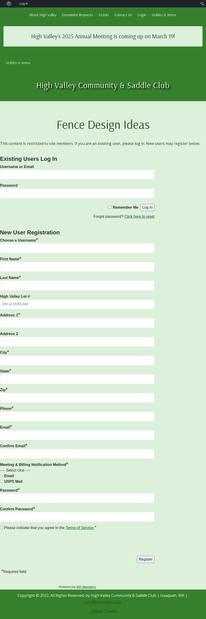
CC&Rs (104, 14)
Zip (4, 390)
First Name (10, 259)
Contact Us (123, 14)
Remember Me (125, 207)
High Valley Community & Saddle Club (103, 85)
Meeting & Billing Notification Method (34, 465)
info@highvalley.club (103, 602)
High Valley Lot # (15, 296)
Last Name (10, 278)
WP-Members (86, 587)
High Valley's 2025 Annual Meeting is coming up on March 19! (103, 36)
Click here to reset (139, 216)
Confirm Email (13, 446)
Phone (6, 409)
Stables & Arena (164, 14)
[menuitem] (2, 3)
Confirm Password (17, 509)
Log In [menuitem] (24, 3)
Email (6, 427)
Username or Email (17, 167)
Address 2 (9, 334)
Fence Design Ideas (103, 124)
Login (141, 14)
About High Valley (42, 14)
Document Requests (77, 14)
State (5, 371)
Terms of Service (80, 528)
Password (9, 185)
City (4, 352)
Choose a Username (19, 240)
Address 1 (10, 315)
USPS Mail (13, 481)
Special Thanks (104, 610)
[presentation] (35, 544)
